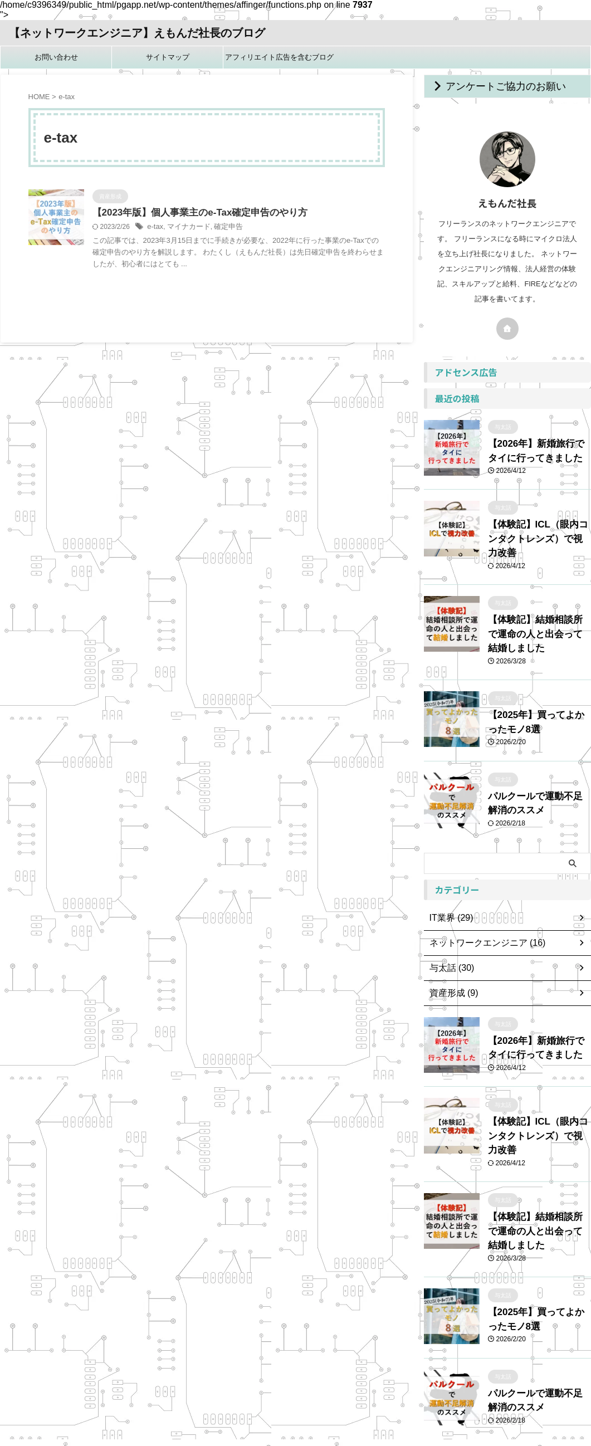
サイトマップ (167, 57)
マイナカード (186, 228)
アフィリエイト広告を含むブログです (279, 61)
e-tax (154, 228)
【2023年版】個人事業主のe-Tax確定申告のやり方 (193, 213)
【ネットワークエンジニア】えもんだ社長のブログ (137, 33)
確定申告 (222, 228)
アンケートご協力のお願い (490, 86)
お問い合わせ (56, 57)
